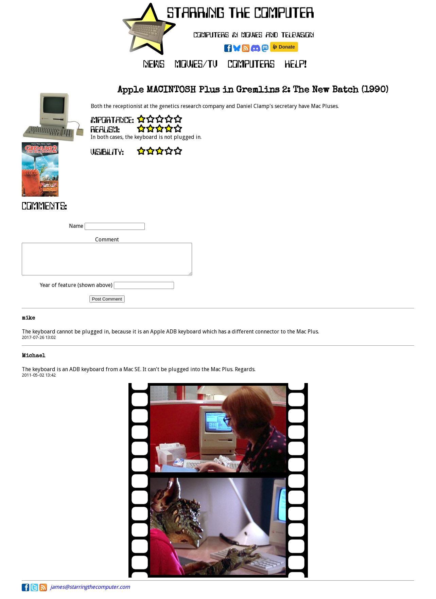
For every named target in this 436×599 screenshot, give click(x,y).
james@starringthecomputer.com (90, 593)
